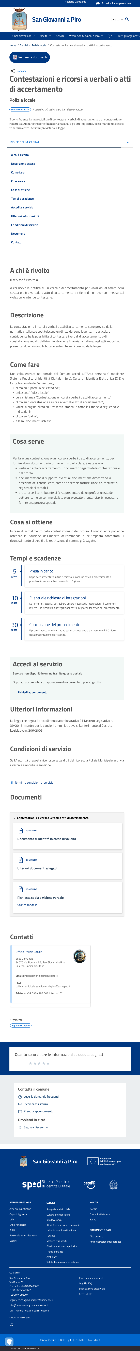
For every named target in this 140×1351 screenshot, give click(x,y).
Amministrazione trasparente (105, 1242)
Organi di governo (18, 1214)
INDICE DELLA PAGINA (24, 142)
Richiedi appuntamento (33, 692)
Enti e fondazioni (18, 1225)
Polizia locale (39, 45)
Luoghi (13, 1241)
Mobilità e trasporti (56, 1241)
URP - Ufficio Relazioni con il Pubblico (29, 1310)
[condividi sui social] (18, 71)
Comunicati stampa (100, 1214)
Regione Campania (75, 2)
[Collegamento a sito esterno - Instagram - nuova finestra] (11, 1324)
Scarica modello (27, 905)
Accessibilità (85, 1294)
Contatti (14, 1272)
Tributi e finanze (54, 1252)
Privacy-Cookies (48, 1340)
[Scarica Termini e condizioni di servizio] (32, 782)
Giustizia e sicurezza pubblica (61, 1246)
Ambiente (51, 1257)
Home (12, 45)
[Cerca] (127, 19)
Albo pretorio (96, 1236)
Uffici (12, 1219)
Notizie (93, 1209)
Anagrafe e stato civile (58, 1209)
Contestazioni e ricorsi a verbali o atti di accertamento (81, 45)
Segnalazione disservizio (92, 1289)
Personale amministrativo (23, 1235)
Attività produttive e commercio (63, 1225)
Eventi (93, 1219)
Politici (12, 1230)
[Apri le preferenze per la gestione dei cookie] (9, 1341)
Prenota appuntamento (91, 1278)
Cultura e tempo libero (58, 1215)
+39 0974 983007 (18, 1295)
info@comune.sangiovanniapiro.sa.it (28, 1305)
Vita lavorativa (54, 1220)
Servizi (24, 45)
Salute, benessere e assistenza (62, 1262)
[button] (113, 4)
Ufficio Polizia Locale (29, 951)
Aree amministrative (20, 1209)
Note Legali (65, 1340)
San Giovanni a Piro (56, 19)
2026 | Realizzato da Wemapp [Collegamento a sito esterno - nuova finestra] (25, 1348)
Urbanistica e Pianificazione (61, 1230)
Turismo (50, 1236)
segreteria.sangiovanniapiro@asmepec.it (31, 1300)
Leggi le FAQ (85, 1283)
